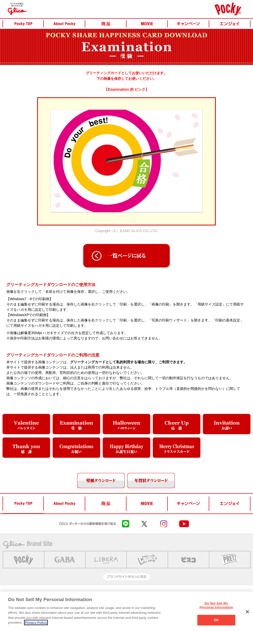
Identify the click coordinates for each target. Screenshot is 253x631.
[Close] (247, 611)
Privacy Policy (36, 622)
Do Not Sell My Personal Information (216, 605)
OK (216, 620)
